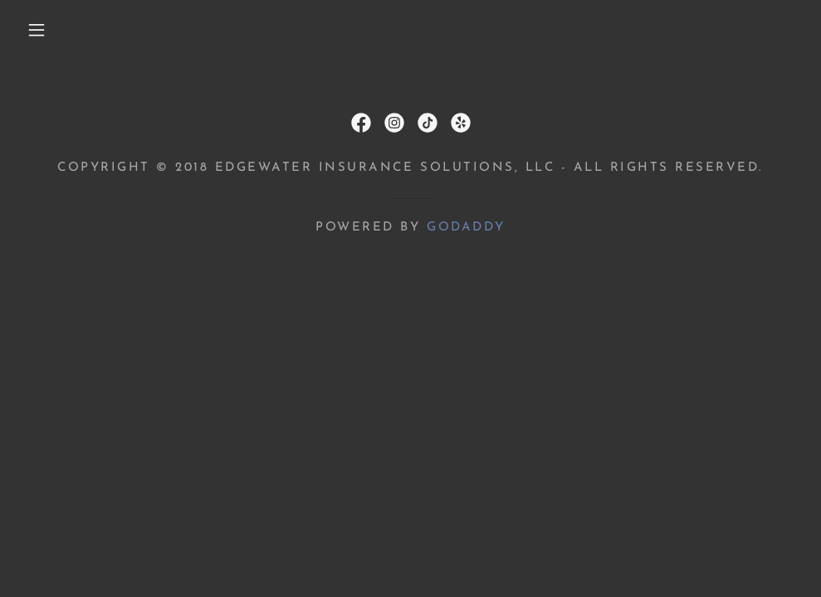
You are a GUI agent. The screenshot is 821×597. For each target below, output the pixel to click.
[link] (361, 122)
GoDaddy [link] (466, 227)
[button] (39, 29)
